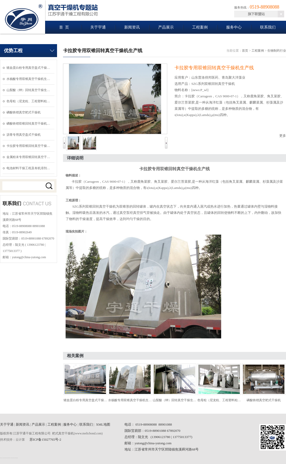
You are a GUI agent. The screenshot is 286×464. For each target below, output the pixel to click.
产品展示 (166, 27)
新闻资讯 (132, 27)
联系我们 (268, 27)
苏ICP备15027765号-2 (45, 439)
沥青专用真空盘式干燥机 (23, 135)
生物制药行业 (276, 50)
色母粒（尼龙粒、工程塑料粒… (28, 101)
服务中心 (234, 27)
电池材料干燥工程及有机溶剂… (28, 168)
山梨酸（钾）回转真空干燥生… (28, 90)
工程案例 (200, 27)
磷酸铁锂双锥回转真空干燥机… (28, 123)
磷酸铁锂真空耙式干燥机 (23, 112)
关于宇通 (98, 27)
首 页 (64, 27)
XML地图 (103, 424)
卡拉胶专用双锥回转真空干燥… (28, 146)
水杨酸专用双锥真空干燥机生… (28, 79)
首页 (245, 50)
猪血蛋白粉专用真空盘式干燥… (28, 68)
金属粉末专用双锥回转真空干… (28, 157)
